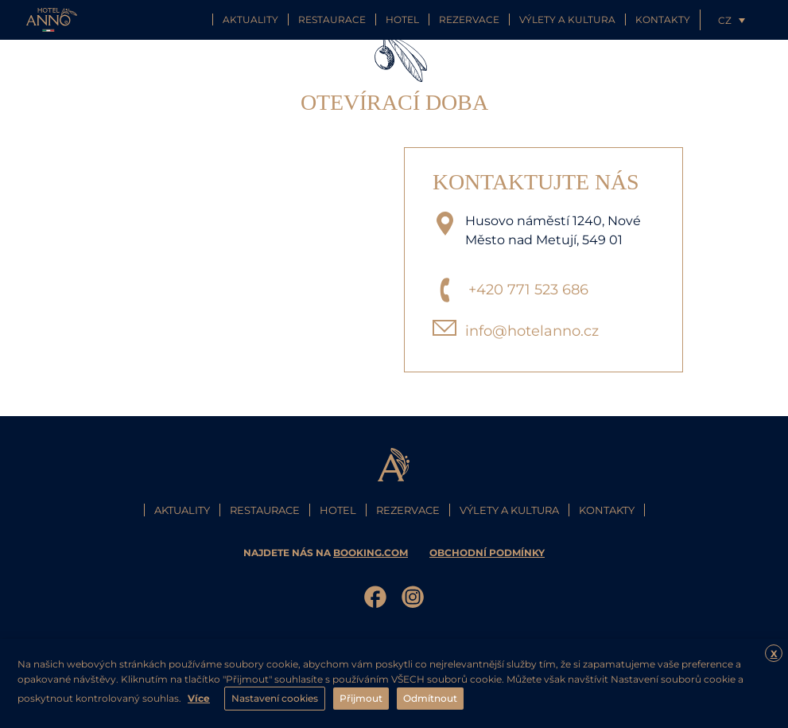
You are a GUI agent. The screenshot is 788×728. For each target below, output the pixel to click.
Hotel (402, 19)
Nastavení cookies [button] (274, 698)
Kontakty (662, 19)
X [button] (774, 654)
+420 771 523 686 (528, 289)
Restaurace (332, 19)
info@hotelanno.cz (532, 331)
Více (199, 698)
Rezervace (469, 19)
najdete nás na (326, 553)
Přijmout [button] (361, 698)
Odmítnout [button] (430, 698)
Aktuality (250, 19)
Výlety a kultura (567, 19)
